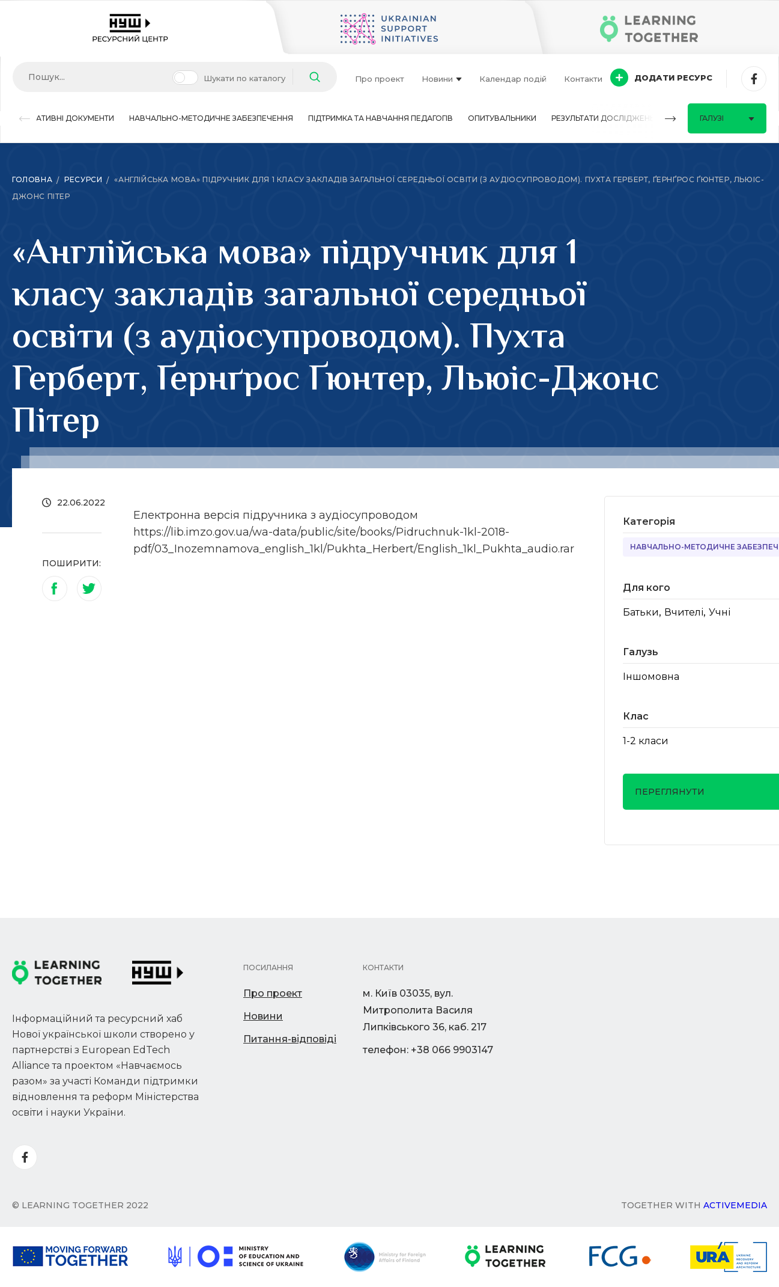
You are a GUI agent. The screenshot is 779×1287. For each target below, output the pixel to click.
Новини (442, 79)
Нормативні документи (63, 118)
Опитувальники (502, 118)
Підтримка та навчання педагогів (380, 118)
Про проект (379, 79)
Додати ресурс (661, 78)
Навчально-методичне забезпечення (211, 118)
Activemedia (735, 1205)
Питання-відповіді (289, 1039)
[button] (25, 118)
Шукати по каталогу (244, 78)
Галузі (727, 118)
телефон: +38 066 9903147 (428, 1050)
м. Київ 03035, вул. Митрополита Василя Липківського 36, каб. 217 (424, 1010)
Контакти (583, 79)
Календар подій (513, 79)
